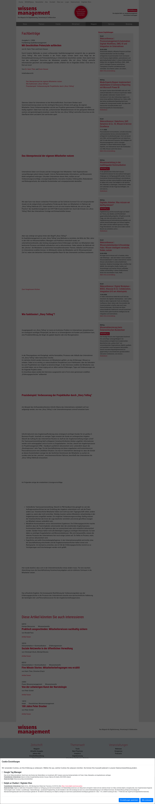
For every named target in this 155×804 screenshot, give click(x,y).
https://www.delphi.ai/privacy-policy (71, 786)
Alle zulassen (147, 800)
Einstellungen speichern (129, 800)
